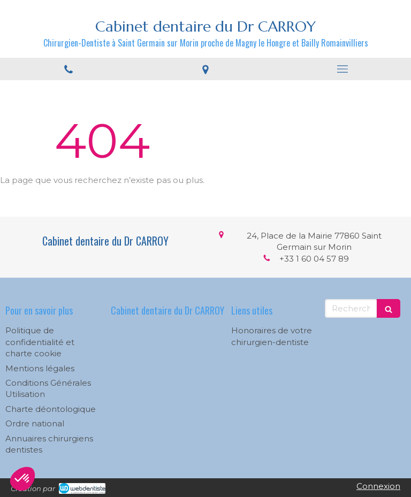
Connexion (378, 486)
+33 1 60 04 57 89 (314, 259)
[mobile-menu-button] (342, 69)
